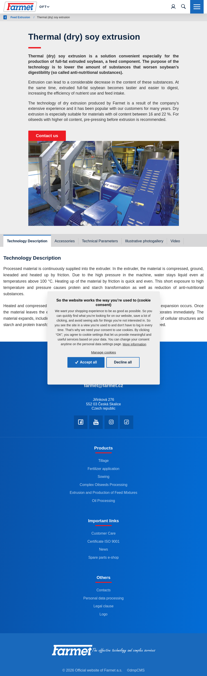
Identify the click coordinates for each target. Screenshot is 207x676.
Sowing (103, 477)
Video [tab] (175, 241)
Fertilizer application (103, 469)
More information (134, 344)
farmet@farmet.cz (103, 385)
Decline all (123, 362)
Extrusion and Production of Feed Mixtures (103, 493)
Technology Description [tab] (27, 241)
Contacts (103, 590)
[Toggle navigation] (183, 7)
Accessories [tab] (65, 241)
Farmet (27, 17)
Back (9, 17)
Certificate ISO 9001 (103, 541)
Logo (103, 614)
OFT (43, 7)
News (103, 549)
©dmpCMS (136, 670)
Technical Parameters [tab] (100, 241)
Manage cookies (103, 352)
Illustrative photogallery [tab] (144, 241)
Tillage (103, 461)
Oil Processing (103, 501)
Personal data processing (103, 598)
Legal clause (103, 606)
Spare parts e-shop (103, 557)
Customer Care (103, 533)
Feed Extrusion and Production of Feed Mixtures (81, 17)
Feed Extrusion (129, 17)
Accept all (86, 362)
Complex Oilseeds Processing (103, 485)
